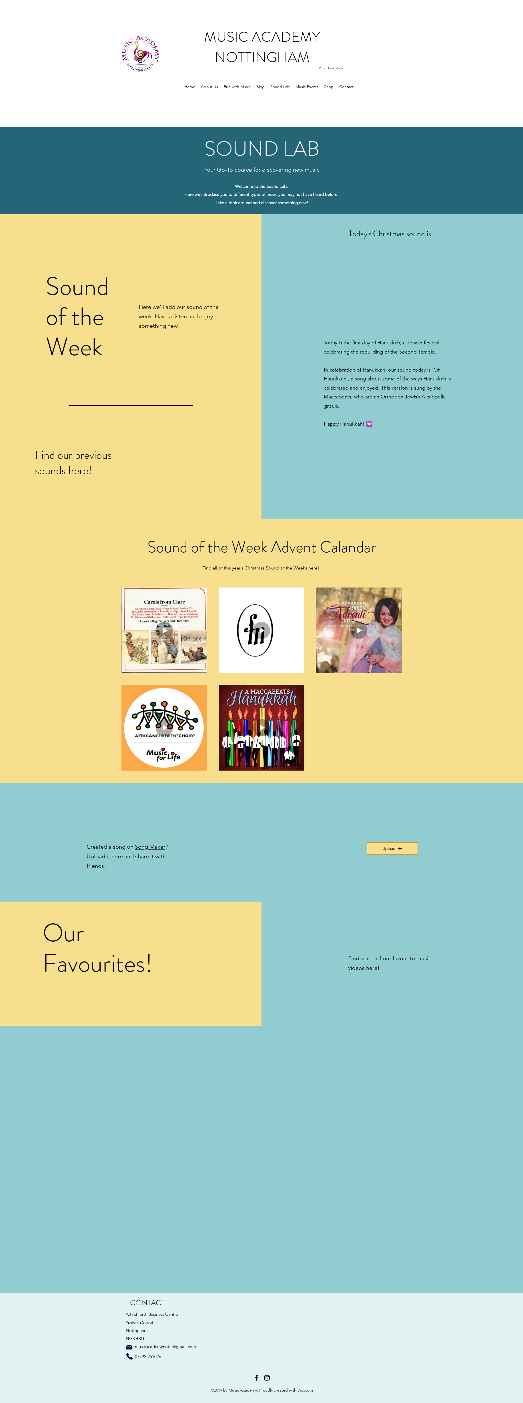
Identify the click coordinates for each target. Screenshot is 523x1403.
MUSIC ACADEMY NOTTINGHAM (262, 47)
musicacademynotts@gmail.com (165, 1346)
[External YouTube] (147, 1075)
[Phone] (129, 1356)
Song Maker (150, 846)
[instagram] (267, 1378)
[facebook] (256, 1378)
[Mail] (129, 1347)
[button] (392, 848)
